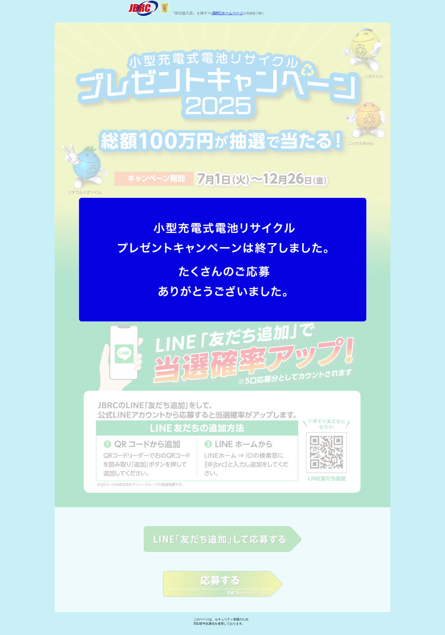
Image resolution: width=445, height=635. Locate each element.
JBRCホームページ (227, 13)
